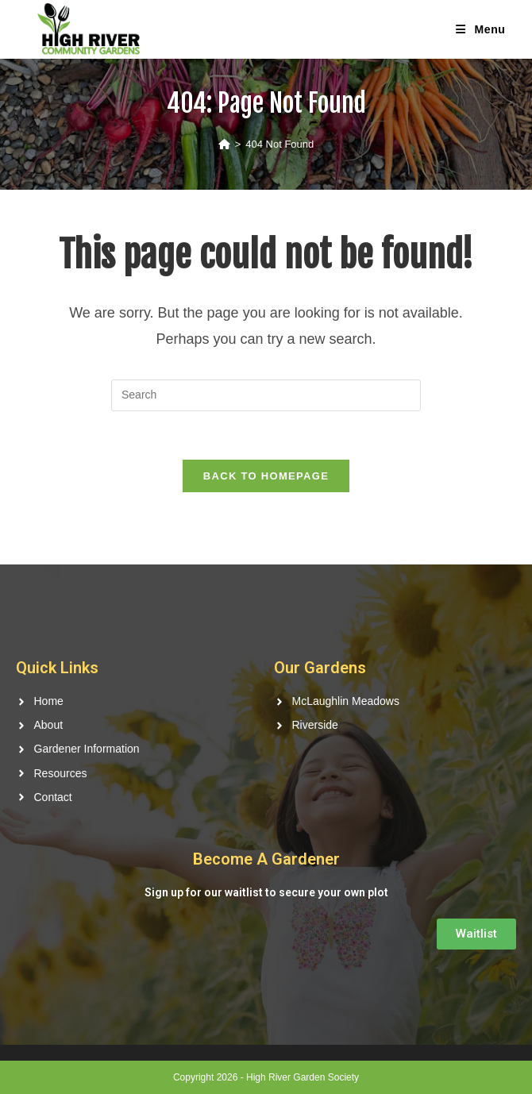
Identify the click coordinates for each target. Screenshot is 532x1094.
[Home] (224, 144)
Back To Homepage (266, 476)
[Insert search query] (266, 395)
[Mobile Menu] (480, 29)
